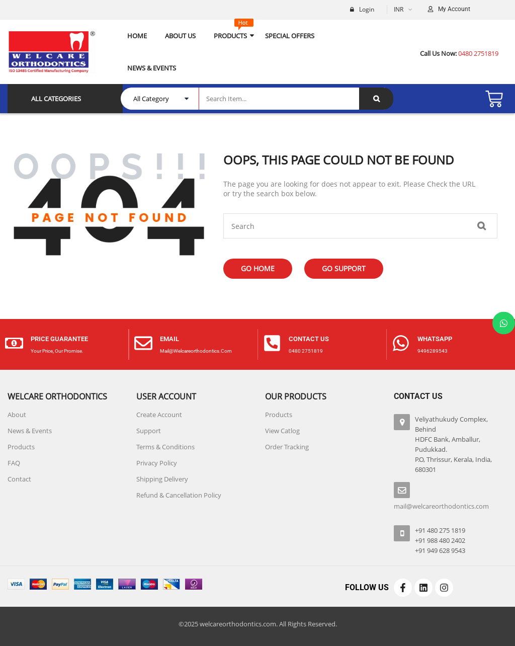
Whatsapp (434, 339)
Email (169, 339)
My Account (454, 9)
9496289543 (432, 351)
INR (398, 9)
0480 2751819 (306, 351)
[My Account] (430, 9)
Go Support (344, 268)
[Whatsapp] (401, 344)
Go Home (258, 268)
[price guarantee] (14, 344)
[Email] (143, 344)
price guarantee (59, 339)
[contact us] (272, 344)
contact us (309, 339)
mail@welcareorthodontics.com (196, 351)
